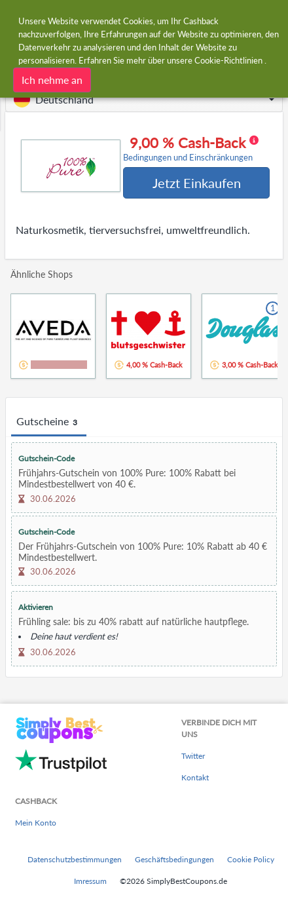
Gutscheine (48, 422)
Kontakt (195, 777)
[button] (144, 99)
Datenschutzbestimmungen (74, 859)
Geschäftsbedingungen (174, 859)
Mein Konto (35, 823)
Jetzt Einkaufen (197, 183)
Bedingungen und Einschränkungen (188, 157)
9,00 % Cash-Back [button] (190, 149)
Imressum (90, 881)
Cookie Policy (250, 859)
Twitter (193, 756)
